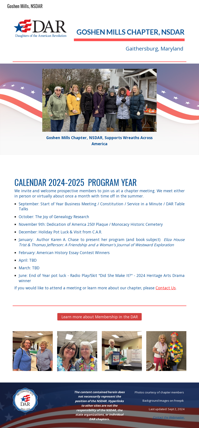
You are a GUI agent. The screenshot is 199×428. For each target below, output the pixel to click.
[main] (129, 36)
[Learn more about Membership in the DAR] (99, 316)
